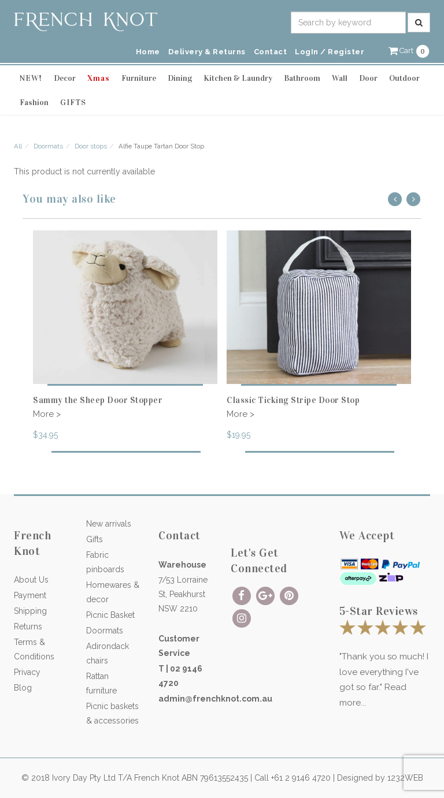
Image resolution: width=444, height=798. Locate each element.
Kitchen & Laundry (238, 78)
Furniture (138, 78)
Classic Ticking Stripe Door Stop (293, 400)
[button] (409, 50)
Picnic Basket (110, 615)
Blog (23, 687)
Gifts (94, 539)
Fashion (34, 102)
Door (368, 78)
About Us (31, 579)
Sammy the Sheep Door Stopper (97, 400)
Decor (65, 78)
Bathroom (302, 78)
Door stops (91, 146)
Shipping (30, 611)
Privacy (27, 672)
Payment (30, 595)
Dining (180, 78)
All (18, 146)
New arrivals (108, 523)
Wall (339, 78)
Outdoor (404, 78)
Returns (28, 626)
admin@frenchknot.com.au (215, 698)
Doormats (48, 146)
